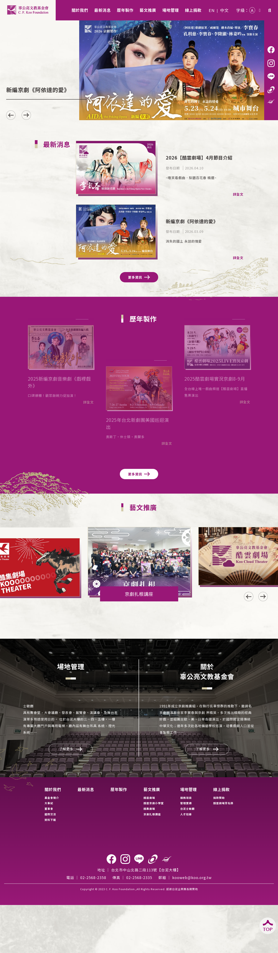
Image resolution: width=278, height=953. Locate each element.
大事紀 (49, 803)
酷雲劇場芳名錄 (223, 803)
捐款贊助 (219, 798)
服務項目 (186, 798)
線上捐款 (221, 789)
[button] (26, 115)
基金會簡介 (52, 798)
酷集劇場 (149, 809)
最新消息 (86, 789)
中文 (224, 10)
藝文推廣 (152, 789)
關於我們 (53, 789)
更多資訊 (139, 277)
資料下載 (50, 820)
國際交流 (50, 814)
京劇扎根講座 (152, 814)
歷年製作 (119, 789)
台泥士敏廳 (187, 809)
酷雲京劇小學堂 (154, 803)
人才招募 (186, 814)
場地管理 (188, 789)
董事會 (49, 809)
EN (212, 10)
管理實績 (186, 803)
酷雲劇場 (149, 798)
